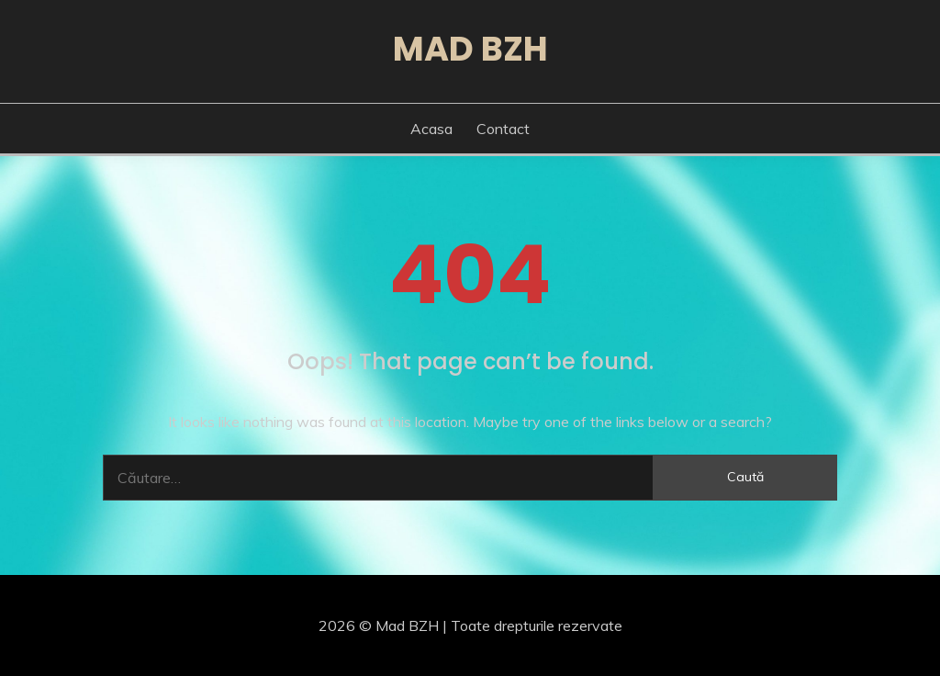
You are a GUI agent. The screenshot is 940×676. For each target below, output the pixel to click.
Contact (503, 128)
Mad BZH (470, 49)
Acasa (431, 128)
